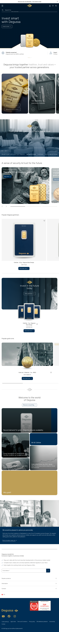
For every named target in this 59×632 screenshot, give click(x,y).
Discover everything (29, 405)
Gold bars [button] (40, 154)
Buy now (7, 176)
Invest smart (7, 26)
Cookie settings (5, 621)
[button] (44, 220)
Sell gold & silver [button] (31, 154)
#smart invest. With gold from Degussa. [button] (13, 154)
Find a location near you (9, 540)
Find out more (29, 139)
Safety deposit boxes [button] (51, 154)
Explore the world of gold (12, 105)
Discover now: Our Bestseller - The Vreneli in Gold (29, 1)
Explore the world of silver (13, 109)
